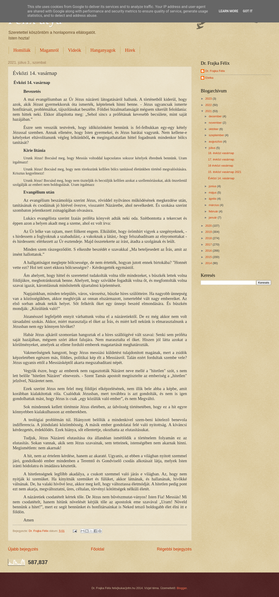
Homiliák (22, 50)
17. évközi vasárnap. (221, 159)
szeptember (217, 135)
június (213, 186)
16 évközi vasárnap (220, 165)
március (214, 205)
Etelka (209, 77)
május (213, 192)
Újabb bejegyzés (23, 549)
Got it (247, 11)
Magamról (49, 50)
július (212, 148)
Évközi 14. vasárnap (221, 178)
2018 (209, 238)
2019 (209, 231)
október (214, 129)
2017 (209, 244)
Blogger (182, 588)
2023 (209, 98)
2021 (209, 111)
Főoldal (97, 549)
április (213, 198)
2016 (209, 250)
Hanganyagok (103, 50)
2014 (209, 263)
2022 (209, 105)
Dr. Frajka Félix (215, 71)
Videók (74, 50)
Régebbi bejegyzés (174, 549)
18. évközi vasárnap (221, 153)
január (213, 217)
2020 (209, 225)
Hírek (130, 50)
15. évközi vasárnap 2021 (224, 172)
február (214, 211)
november (216, 122)
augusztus (216, 141)
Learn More (228, 11)
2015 (209, 257)
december (216, 116)
